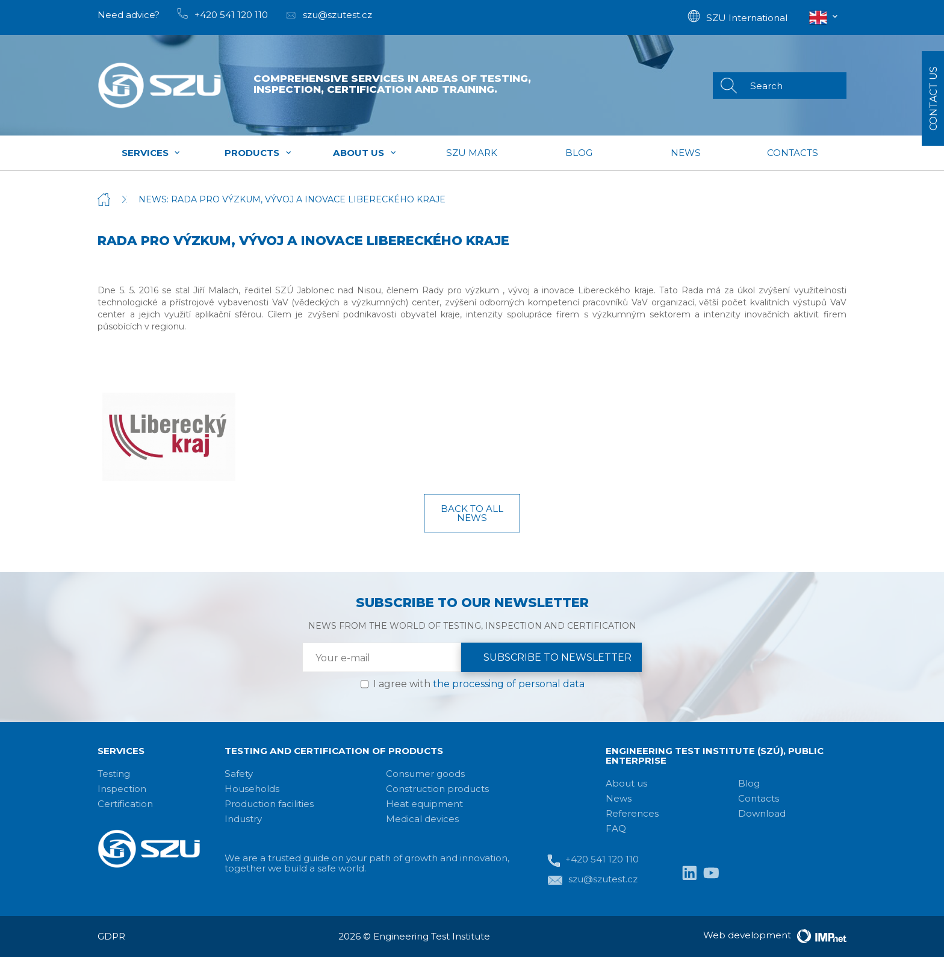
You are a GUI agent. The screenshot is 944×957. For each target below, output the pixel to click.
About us (365, 152)
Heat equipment (424, 803)
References (632, 813)
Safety (239, 773)
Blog (578, 152)
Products (258, 152)
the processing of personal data (509, 684)
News (686, 152)
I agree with (479, 684)
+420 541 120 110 (593, 860)
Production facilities (269, 803)
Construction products (437, 788)
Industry (243, 819)
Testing (114, 773)
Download (762, 813)
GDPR (111, 936)
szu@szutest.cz (592, 879)
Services (151, 152)
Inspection (122, 788)
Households (252, 788)
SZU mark (471, 152)
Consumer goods (425, 773)
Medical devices (422, 819)
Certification (125, 803)
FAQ (616, 828)
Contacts (792, 152)
